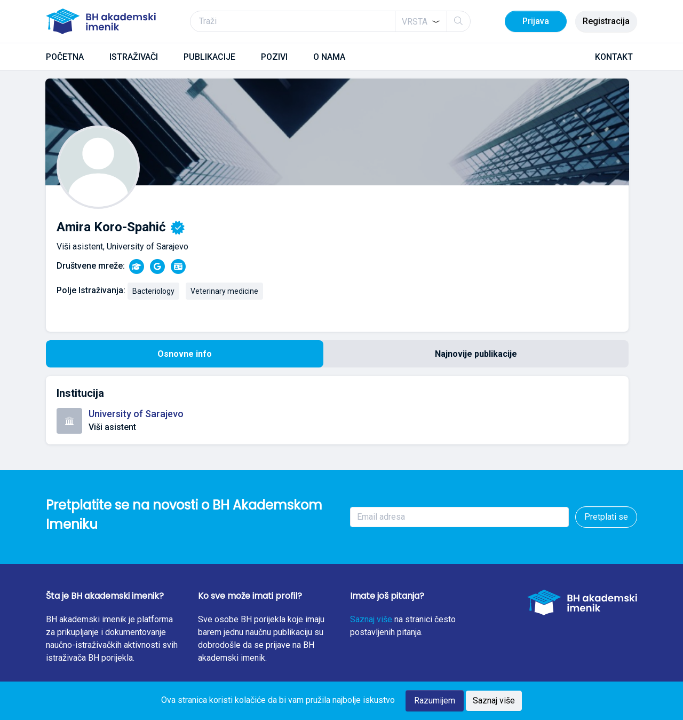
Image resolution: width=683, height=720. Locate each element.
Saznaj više (371, 619)
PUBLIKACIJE (209, 57)
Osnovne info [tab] (184, 354)
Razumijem (434, 700)
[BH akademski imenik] (101, 21)
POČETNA (65, 57)
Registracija (606, 21)
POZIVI (274, 57)
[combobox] (421, 21)
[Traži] (330, 21)
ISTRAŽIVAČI (133, 57)
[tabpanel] (337, 410)
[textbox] (414, 21)
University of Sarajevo (136, 413)
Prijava (535, 21)
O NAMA (329, 57)
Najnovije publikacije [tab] (476, 354)
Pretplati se (606, 517)
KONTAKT (614, 57)
